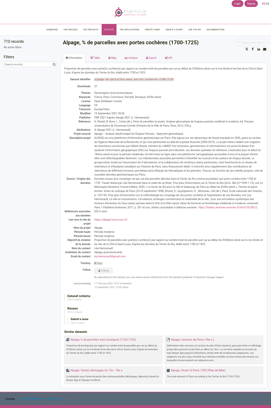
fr (263, 3)
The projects (90, 29)
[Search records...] (30, 64)
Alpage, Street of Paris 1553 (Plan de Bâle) (198, 370)
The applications (129, 29)
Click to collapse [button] (74, 312)
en (267, 3)
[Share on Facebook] (252, 49)
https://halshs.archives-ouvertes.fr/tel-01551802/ (227, 207)
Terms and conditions (31, 398)
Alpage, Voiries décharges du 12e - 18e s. (96, 370)
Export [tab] (151, 57)
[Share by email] (264, 49)
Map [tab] (112, 57)
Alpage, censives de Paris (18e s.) (192, 339)
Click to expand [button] (74, 299)
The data (109, 29)
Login (237, 3)
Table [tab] (95, 57)
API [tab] (168, 57)
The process (70, 29)
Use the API (195, 29)
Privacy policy (52, 398)
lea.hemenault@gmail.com (110, 256)
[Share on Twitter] (247, 49)
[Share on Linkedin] (258, 49)
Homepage (52, 29)
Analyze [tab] (131, 57)
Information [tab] (74, 57)
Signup (251, 3)
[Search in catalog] (54, 64)
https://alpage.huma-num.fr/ (111, 219)
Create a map (152, 29)
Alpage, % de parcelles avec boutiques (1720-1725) (103, 339)
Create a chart (174, 29)
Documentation (215, 29)
